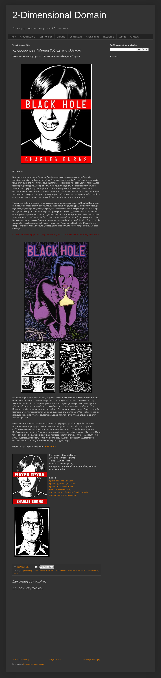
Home (13, 36)
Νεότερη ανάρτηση (20, 659)
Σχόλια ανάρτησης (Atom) (33, 664)
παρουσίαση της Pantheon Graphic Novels (68, 492)
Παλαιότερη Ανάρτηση (91, 659)
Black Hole (50, 571)
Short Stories (92, 36)
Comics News (71, 571)
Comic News (76, 36)
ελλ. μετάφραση (26, 571)
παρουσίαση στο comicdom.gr (62, 495)
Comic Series (45, 36)
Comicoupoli (50, 446)
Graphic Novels (27, 36)
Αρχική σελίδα (55, 659)
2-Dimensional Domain (59, 15)
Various (122, 36)
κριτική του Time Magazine (61, 481)
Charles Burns (60, 571)
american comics (39, 571)
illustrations (108, 36)
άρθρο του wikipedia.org (60, 489)
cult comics (82, 571)
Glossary (134, 36)
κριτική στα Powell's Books (61, 486)
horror (16, 573)
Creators (61, 36)
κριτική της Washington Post (62, 483)
